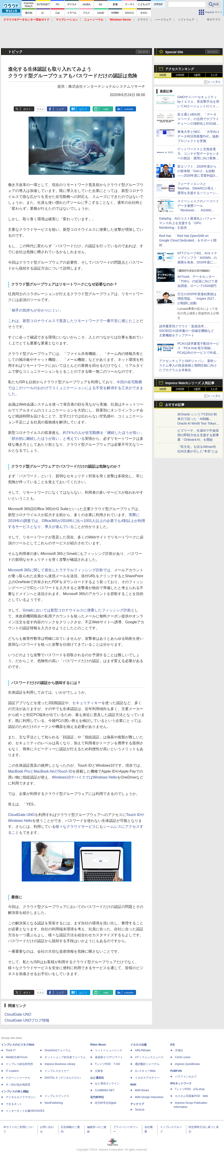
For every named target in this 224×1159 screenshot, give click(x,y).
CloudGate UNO (21, 815)
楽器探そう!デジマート (109, 1057)
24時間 (180, 75)
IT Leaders (12, 1070)
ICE (172, 1044)
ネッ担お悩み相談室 (18, 1084)
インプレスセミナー (57, 1070)
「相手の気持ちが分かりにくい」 (35, 310)
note (106, 109)
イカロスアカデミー (147, 1077)
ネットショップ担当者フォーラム (65, 1057)
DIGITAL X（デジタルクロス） (63, 1077)
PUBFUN (176, 1070)
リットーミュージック (108, 1050)
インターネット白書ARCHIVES (25, 1110)
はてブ (83, 109)
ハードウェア (163, 19)
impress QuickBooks (187, 1064)
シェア (60, 109)
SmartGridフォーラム (58, 1050)
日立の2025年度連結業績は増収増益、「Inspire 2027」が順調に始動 (197, 298)
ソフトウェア (186, 19)
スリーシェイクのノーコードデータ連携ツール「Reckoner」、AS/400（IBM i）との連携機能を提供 (198, 210)
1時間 (162, 75)
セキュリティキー (86, 703)
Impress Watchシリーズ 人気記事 (189, 383)
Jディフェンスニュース (149, 1057)
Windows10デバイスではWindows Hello (84, 777)
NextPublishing (54, 1102)
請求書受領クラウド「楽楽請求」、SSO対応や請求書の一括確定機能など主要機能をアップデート (186, 330)
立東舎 (99, 1070)
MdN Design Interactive (149, 1097)
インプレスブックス (57, 1096)
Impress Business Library (60, 1064)
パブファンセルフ (186, 1076)
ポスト (27, 109)
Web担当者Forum (16, 1057)
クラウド (142, 19)
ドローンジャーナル (18, 1077)
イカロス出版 (138, 1044)
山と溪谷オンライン (107, 1083)
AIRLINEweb (143, 1050)
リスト (40, 109)
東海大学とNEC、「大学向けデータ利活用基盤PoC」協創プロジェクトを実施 (198, 136)
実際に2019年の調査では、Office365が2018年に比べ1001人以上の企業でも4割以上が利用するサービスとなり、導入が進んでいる (76, 521)
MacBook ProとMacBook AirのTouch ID (40, 771)
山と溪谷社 (97, 1077)
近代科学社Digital (105, 1102)
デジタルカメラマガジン (21, 1097)
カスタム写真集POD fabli (191, 1096)
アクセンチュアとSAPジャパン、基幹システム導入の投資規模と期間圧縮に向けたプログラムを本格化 (188, 365)
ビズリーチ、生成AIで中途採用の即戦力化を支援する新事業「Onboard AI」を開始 (198, 435)
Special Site (174, 52)
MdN (133, 1084)
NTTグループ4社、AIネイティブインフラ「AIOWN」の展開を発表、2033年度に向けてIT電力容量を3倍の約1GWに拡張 (197, 262)
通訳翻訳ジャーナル (147, 1064)
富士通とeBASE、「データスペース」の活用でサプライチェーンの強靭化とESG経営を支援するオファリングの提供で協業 (198, 123)
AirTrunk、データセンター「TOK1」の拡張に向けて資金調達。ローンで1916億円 (197, 281)
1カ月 (214, 75)
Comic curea (182, 1057)
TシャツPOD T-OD (107, 1064)
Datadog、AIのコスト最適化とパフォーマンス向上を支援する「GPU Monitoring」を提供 (187, 223)
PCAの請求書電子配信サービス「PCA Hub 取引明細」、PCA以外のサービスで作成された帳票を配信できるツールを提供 (198, 353)
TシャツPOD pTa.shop (190, 1089)
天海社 (179, 1050)
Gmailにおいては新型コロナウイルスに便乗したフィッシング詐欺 (77, 610)
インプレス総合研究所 (19, 1064)
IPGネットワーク (181, 1083)
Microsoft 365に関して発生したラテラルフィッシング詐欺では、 (61, 570)
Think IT (11, 1050)
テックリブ (137, 1104)
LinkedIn (129, 109)
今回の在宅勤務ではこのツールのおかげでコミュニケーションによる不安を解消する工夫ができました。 (75, 388)
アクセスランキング (179, 69)
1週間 (197, 75)
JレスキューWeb (145, 1070)
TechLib (139, 1109)
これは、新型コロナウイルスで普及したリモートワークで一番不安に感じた (70, 321)
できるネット (14, 1104)
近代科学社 (97, 1097)
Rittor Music (98, 1044)
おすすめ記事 (174, 404)
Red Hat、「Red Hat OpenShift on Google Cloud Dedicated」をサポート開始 (187, 240)
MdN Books (142, 1090)
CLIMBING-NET (105, 1090)
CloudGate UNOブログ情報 (27, 1020)
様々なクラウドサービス (76, 827)
